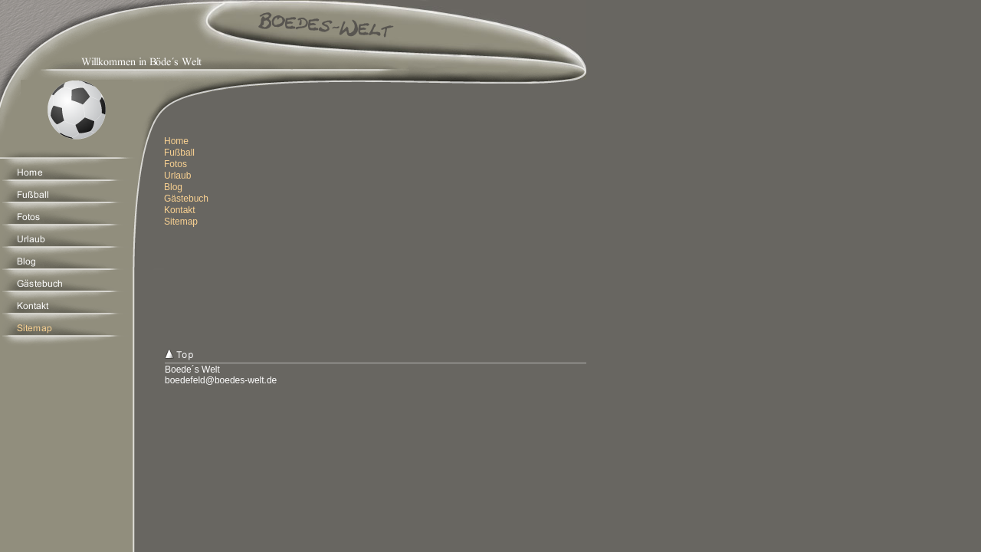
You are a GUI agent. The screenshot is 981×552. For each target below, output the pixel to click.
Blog (173, 187)
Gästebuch (186, 198)
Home (176, 141)
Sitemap (181, 221)
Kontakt (179, 210)
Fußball (179, 152)
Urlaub (177, 175)
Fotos (175, 164)
